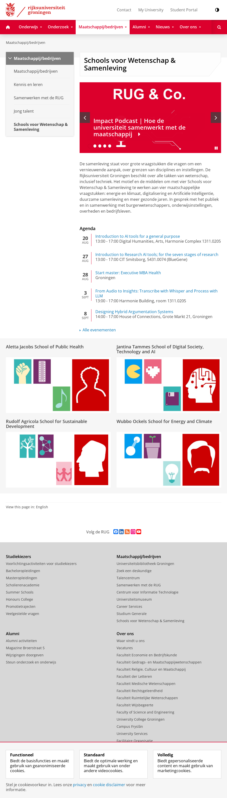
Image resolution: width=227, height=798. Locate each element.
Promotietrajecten (20, 606)
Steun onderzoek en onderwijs (31, 662)
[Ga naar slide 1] (89, 146)
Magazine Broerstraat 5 (25, 647)
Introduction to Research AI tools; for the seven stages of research (156, 254)
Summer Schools (20, 592)
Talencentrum (128, 578)
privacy (79, 784)
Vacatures (125, 647)
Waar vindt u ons (131, 640)
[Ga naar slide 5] (109, 146)
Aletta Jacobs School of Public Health (45, 347)
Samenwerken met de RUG (139, 585)
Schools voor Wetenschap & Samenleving (150, 620)
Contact (124, 10)
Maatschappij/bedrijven (25, 42)
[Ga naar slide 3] (99, 146)
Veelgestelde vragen (22, 613)
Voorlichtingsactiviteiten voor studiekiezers (41, 563)
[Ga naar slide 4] (104, 146)
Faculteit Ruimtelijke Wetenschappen (147, 698)
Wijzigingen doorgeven (25, 655)
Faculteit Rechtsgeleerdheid (140, 690)
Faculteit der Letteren (134, 676)
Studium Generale (132, 613)
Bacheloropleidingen (23, 570)
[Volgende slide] (216, 117)
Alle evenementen (99, 329)
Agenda (87, 228)
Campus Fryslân (130, 726)
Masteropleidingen (21, 578)
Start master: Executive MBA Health (128, 272)
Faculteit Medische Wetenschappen (146, 683)
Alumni (12, 633)
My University (150, 10)
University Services (132, 733)
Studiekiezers (18, 556)
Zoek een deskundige (134, 570)
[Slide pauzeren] (216, 148)
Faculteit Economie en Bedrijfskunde (147, 655)
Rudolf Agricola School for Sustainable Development (46, 423)
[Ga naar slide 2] (94, 146)
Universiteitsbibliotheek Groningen (145, 563)
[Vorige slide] (85, 117)
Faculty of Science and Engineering (145, 712)
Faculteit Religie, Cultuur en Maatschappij (151, 669)
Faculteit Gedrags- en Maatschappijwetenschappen (159, 662)
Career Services (129, 606)
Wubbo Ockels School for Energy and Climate (164, 421)
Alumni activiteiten (21, 640)
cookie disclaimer (109, 784)
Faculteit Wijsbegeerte (135, 705)
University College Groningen (141, 719)
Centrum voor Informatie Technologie (147, 592)
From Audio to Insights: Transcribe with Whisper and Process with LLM (156, 293)
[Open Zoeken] (219, 27)
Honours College (19, 599)
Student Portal (183, 10)
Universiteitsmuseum (134, 599)
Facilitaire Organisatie (135, 740)
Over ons (125, 633)
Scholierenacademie (22, 585)
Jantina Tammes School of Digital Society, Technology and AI (160, 349)
